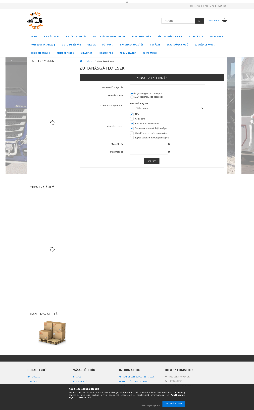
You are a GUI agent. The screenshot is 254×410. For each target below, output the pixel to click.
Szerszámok (150, 53)
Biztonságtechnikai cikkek (109, 36)
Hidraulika (216, 36)
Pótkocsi (107, 44)
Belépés (187, 6)
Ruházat (155, 44)
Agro (34, 36)
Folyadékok (196, 36)
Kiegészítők (106, 53)
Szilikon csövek (40, 53)
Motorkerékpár (71, 44)
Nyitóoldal (33, 376)
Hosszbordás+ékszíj (43, 44)
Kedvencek (219, 6)
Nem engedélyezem (151, 405)
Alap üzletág (51, 36)
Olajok (91, 44)
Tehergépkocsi (65, 53)
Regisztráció (80, 381)
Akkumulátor (128, 53)
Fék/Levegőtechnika (170, 36)
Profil (203, 6)
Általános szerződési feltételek (136, 376)
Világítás (86, 53)
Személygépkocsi (205, 44)
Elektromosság (141, 36)
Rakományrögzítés (131, 44)
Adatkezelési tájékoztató (133, 381)
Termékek (32, 381)
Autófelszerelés (76, 36)
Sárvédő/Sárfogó (177, 44)
